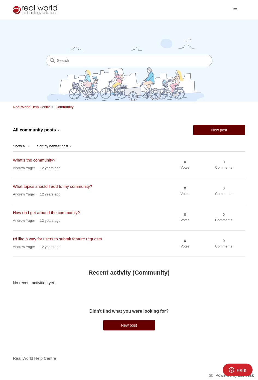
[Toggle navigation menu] (235, 9)
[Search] (129, 60)
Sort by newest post (55, 146)
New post (219, 130)
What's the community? (34, 160)
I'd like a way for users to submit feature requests (57, 239)
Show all (22, 146)
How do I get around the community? (46, 212)
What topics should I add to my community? (52, 186)
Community (65, 107)
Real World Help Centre (31, 107)
